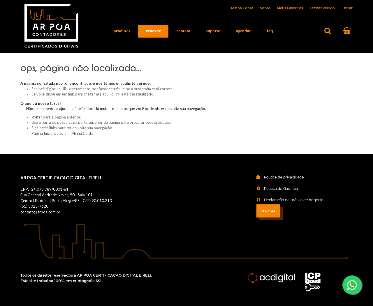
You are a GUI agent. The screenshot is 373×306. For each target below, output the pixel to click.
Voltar (36, 117)
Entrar (347, 8)
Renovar (153, 31)
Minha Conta (242, 8)
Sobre (265, 8)
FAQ (270, 31)
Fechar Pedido (322, 8)
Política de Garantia (273, 188)
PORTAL (268, 211)
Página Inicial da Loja (48, 133)
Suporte (213, 31)
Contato (183, 31)
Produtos (122, 31)
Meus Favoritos (290, 8)
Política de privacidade (276, 177)
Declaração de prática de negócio (285, 199)
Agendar (243, 31)
